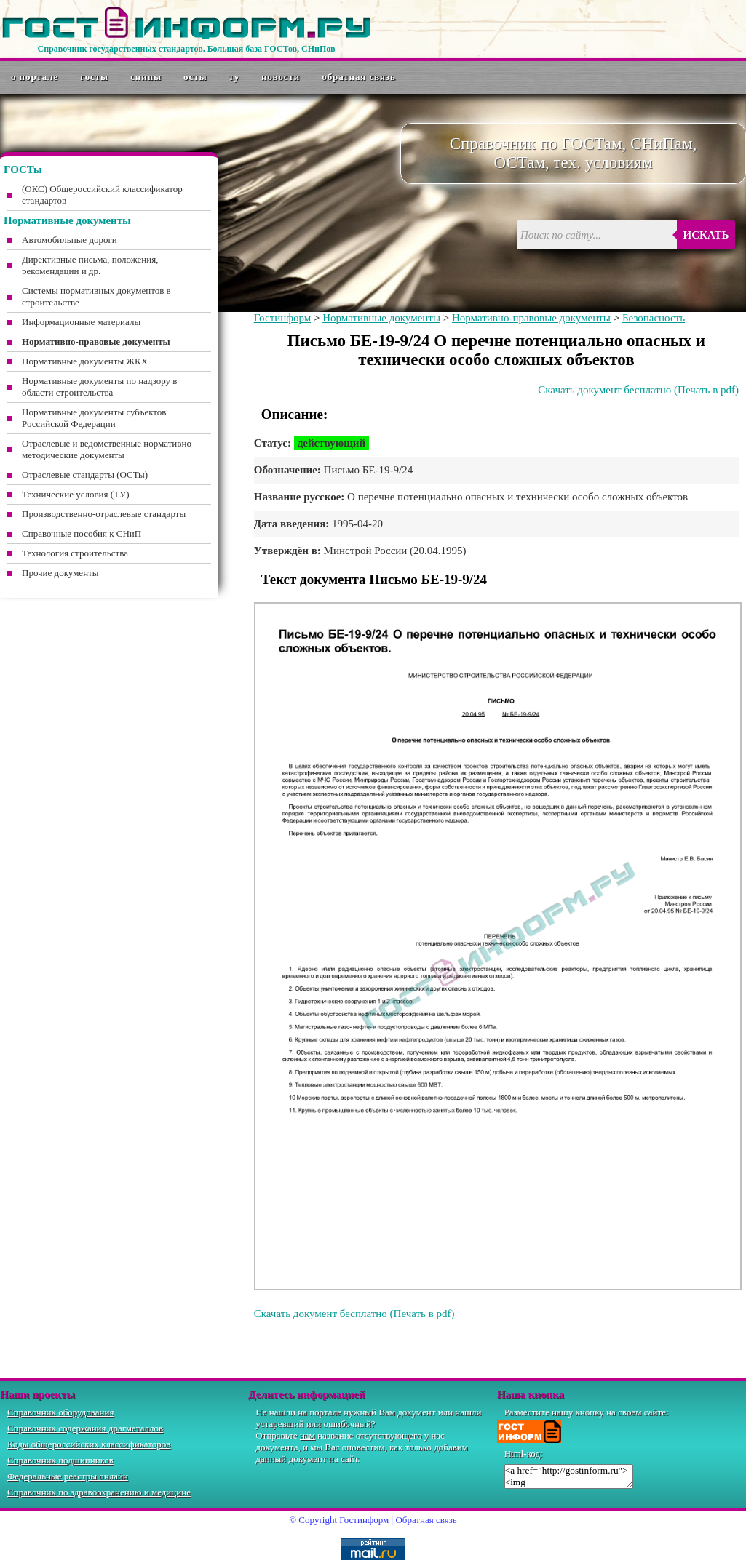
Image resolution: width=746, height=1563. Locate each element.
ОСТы (195, 76)
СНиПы (146, 76)
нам (307, 1435)
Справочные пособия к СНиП (81, 533)
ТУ (234, 76)
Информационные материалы (81, 321)
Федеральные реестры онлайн (67, 1476)
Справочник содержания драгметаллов (85, 1428)
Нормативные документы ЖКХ (85, 361)
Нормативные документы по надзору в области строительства (99, 386)
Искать (706, 235)
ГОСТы (94, 76)
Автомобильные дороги (69, 239)
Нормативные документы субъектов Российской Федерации (94, 418)
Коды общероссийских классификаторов (88, 1444)
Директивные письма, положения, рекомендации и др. (90, 265)
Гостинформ (282, 318)
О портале (34, 76)
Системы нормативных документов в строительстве (96, 296)
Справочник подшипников (60, 1460)
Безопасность (653, 318)
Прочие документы (60, 572)
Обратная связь (359, 76)
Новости (280, 76)
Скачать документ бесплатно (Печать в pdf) (638, 390)
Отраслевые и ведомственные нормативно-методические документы (108, 449)
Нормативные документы (381, 318)
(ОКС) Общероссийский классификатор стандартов (102, 194)
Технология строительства (75, 553)
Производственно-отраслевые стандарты (104, 513)
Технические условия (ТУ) (76, 494)
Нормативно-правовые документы (531, 318)
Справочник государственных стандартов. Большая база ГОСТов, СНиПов (186, 49)
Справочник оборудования (60, 1412)
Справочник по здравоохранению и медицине (99, 1492)
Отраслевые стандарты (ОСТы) (85, 474)
